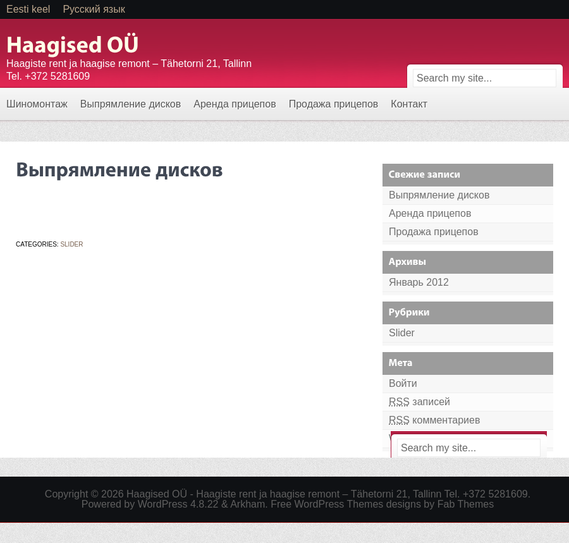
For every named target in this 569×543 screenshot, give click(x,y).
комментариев (434, 420)
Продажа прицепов (334, 104)
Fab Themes (465, 504)
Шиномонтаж (37, 104)
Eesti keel (28, 9)
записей (419, 401)
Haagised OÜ (156, 494)
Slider (71, 244)
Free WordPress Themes (327, 504)
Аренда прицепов (234, 104)
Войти (403, 383)
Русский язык (94, 9)
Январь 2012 (419, 282)
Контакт (409, 104)
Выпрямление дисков (130, 104)
